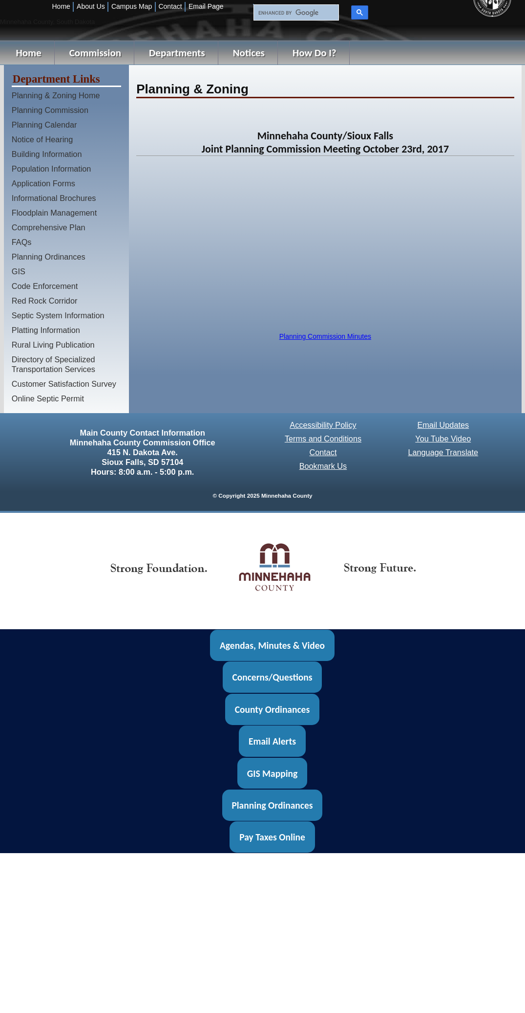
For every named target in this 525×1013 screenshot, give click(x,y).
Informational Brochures (54, 198)
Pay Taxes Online (272, 837)
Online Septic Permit (48, 398)
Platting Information (46, 330)
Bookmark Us (323, 466)
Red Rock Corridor (45, 300)
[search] (295, 12)
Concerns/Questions (272, 677)
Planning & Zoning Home (56, 95)
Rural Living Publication (53, 344)
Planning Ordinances (48, 256)
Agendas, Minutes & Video (272, 645)
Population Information (51, 168)
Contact (170, 6)
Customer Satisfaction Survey (64, 383)
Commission (95, 52)
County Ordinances (272, 709)
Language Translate (443, 452)
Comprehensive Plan (48, 227)
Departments (177, 52)
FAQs (22, 242)
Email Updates (443, 424)
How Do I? (314, 52)
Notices (249, 52)
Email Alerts (272, 741)
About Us (91, 6)
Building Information (47, 154)
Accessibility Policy (323, 424)
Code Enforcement (45, 286)
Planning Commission (50, 110)
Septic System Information (58, 315)
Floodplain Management (54, 212)
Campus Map (131, 6)
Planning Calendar (44, 124)
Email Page (206, 6)
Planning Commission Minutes (325, 336)
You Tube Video (443, 438)
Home (61, 6)
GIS (18, 271)
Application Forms (43, 183)
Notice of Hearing (42, 139)
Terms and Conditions (323, 438)
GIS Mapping (272, 773)
